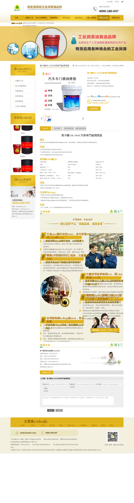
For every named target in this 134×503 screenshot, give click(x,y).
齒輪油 (103, 425)
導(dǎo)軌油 (71, 425)
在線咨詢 (94, 108)
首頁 (16, 18)
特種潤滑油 (54, 18)
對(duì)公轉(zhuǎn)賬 (113, 97)
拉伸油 (61, 425)
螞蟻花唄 (101, 97)
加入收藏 (109, 1)
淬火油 (98, 450)
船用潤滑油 (79, 18)
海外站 (117, 1)
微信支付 (94, 97)
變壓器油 (94, 425)
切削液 (22, 425)
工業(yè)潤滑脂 (91, 18)
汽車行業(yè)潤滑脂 (118, 65)
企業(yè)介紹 (103, 18)
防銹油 (81, 450)
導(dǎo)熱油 (87, 450)
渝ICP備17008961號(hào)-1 (41, 444)
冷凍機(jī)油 (83, 425)
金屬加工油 (29, 18)
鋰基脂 (112, 425)
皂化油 (43, 425)
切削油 (33, 425)
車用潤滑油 (66, 18)
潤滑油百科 (116, 18)
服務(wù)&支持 (16, 23)
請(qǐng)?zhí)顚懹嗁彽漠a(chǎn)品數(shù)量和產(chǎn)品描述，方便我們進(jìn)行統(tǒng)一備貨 (78, 400)
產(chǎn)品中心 (95, 65)
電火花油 (52, 425)
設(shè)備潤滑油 (41, 18)
